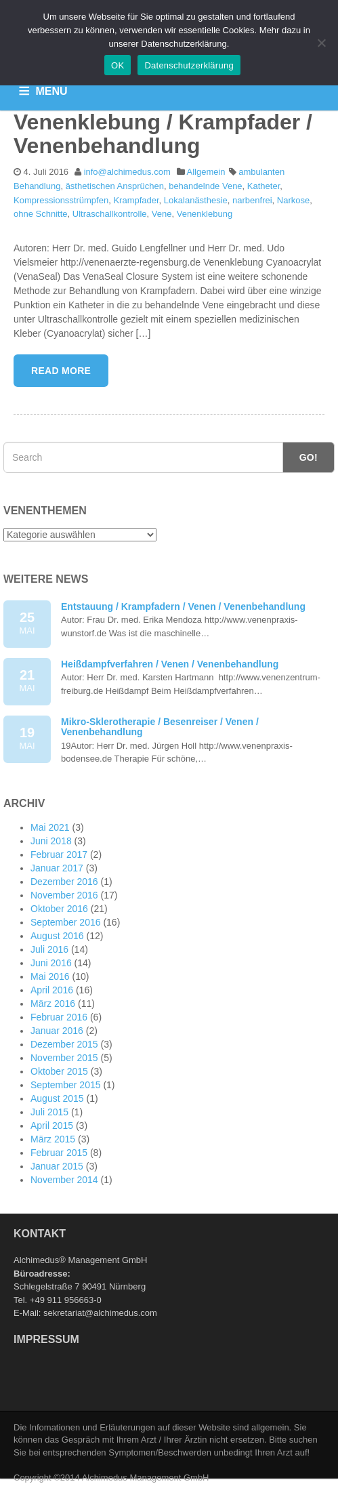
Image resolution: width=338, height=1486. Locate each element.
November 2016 (64, 895)
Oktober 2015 (59, 1071)
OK (117, 65)
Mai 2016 (50, 976)
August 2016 (57, 935)
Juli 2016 (49, 949)
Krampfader (136, 200)
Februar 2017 (58, 854)
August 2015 (57, 1098)
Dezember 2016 (64, 881)
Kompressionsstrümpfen (61, 200)
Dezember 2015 (64, 1044)
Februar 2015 (58, 1152)
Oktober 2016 (59, 908)
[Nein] (321, 42)
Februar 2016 (58, 1017)
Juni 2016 (51, 962)
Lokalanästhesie (196, 200)
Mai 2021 (50, 827)
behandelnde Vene (205, 186)
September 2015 (65, 1084)
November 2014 (64, 1179)
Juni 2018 (51, 840)
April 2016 (51, 990)
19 (27, 739)
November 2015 (64, 1057)
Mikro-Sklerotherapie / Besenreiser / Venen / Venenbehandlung (160, 726)
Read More (61, 370)
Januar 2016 (56, 1030)
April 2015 (51, 1125)
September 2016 (65, 922)
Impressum (46, 1339)
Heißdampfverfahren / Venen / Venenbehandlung (169, 664)
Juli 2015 (49, 1112)
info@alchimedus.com (127, 172)
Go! (308, 457)
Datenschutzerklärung (188, 65)
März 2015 (52, 1139)
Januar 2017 (56, 868)
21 (27, 681)
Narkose (293, 200)
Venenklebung (204, 214)
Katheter (263, 186)
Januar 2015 (56, 1166)
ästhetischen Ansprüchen (115, 186)
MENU (52, 91)
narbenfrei (252, 200)
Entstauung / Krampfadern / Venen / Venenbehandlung (183, 606)
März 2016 (52, 1003)
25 (27, 624)
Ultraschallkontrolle (109, 214)
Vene (162, 214)
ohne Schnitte (41, 214)
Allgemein (206, 172)
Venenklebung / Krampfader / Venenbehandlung (163, 134)
